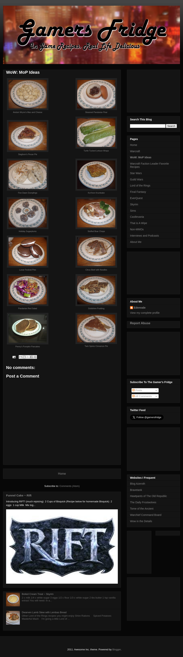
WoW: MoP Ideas (140, 157)
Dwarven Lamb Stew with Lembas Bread (44, 612)
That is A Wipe (138, 223)
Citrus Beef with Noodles (96, 270)
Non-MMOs (137, 229)
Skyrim (134, 204)
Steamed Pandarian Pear (96, 112)
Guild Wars (136, 179)
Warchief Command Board (145, 514)
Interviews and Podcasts (144, 235)
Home (62, 473)
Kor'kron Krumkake (96, 193)
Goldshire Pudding (96, 308)
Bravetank (136, 489)
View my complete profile (145, 312)
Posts (137, 390)
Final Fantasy (138, 191)
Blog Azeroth (137, 483)
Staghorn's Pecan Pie (27, 154)
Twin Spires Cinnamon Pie (96, 346)
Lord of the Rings (140, 185)
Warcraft (135, 151)
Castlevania (137, 216)
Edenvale (139, 307)
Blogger (116, 649)
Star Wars (136, 173)
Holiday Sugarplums (28, 231)
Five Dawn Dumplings (27, 193)
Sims (133, 210)
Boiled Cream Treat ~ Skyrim (38, 594)
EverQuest (136, 198)
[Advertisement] (153, 90)
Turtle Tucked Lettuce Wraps (96, 151)
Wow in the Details (141, 521)
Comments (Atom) (69, 486)
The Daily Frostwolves (143, 502)
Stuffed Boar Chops (96, 231)
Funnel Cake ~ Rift (18, 495)
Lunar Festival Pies (27, 270)
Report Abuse (140, 323)
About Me (135, 241)
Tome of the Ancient (141, 508)
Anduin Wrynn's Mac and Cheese (27, 112)
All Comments (142, 396)
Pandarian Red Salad (27, 308)
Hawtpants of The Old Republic (148, 496)
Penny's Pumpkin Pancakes (27, 347)
